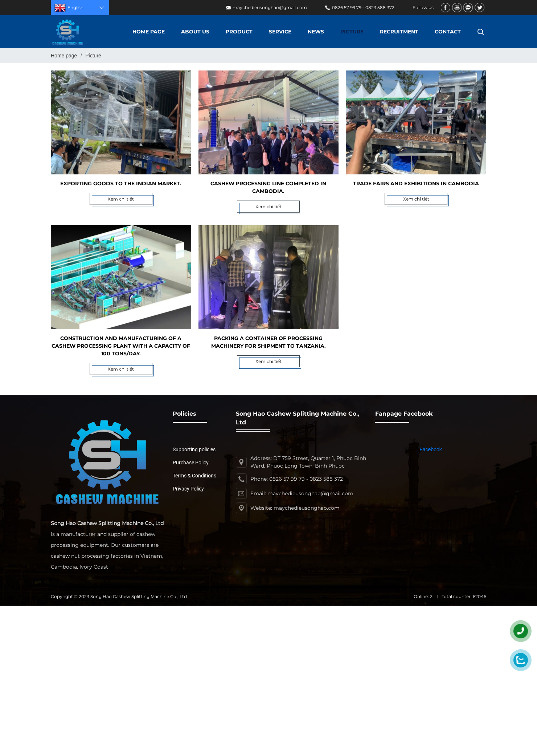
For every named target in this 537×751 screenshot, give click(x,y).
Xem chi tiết (121, 199)
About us (195, 31)
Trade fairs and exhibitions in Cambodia (416, 183)
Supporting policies (194, 449)
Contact (448, 31)
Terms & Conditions (194, 476)
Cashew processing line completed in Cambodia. (268, 187)
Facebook (430, 449)
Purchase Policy (191, 462)
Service (280, 31)
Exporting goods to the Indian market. (120, 183)
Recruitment (399, 31)
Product (239, 31)
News (316, 31)
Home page (148, 31)
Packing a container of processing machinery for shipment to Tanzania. (268, 342)
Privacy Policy (188, 489)
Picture (352, 31)
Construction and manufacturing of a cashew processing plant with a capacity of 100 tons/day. (121, 346)
